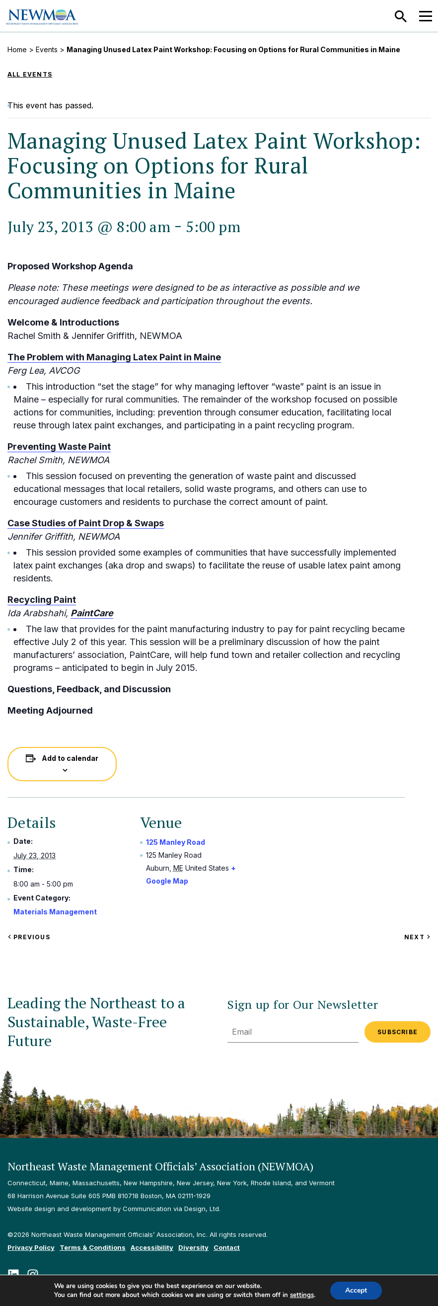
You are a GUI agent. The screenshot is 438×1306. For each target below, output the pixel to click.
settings (302, 1295)
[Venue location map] (344, 874)
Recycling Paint (41, 599)
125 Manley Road (175, 842)
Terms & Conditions (93, 1247)
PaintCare (92, 613)
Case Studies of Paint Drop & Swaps (85, 523)
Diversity (193, 1247)
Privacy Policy (31, 1247)
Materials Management (55, 911)
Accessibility (152, 1247)
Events (47, 49)
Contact (227, 1247)
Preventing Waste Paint (59, 446)
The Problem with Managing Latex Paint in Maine (114, 357)
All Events (29, 74)
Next (417, 937)
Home (17, 49)
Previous (28, 937)
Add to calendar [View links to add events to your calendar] (70, 758)
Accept (356, 1290)
